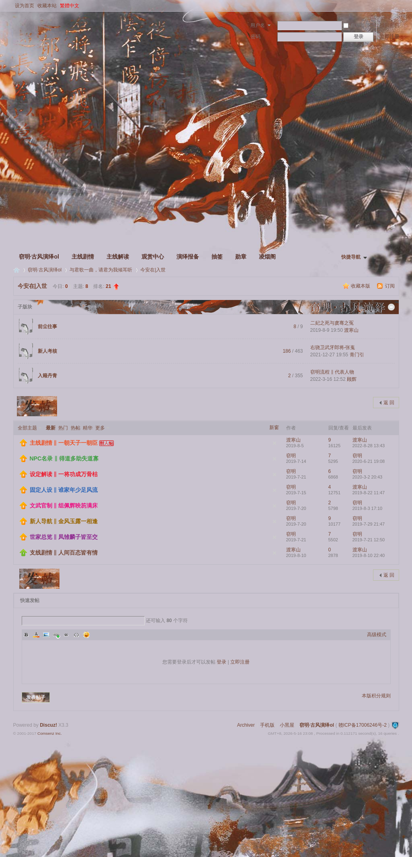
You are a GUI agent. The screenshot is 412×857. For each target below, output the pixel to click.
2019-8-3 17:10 (368, 508)
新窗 (274, 427)
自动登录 (356, 25)
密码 (255, 36)
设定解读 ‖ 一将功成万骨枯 (64, 474)
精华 (87, 428)
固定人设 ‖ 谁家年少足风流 (64, 490)
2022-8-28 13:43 (369, 445)
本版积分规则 (376, 696)
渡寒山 (351, 330)
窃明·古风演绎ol (39, 256)
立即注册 (389, 36)
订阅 (390, 286)
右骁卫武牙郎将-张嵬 (332, 347)
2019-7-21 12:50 (369, 539)
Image (46, 635)
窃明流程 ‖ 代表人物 (332, 372)
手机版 (267, 725)
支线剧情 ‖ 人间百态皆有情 (64, 552)
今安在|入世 (153, 270)
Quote (66, 635)
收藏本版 (361, 286)
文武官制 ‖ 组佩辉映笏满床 (64, 505)
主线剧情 (83, 256)
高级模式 (376, 634)
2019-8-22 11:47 (369, 492)
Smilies (86, 635)
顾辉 (352, 379)
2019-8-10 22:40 (369, 555)
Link (56, 635)
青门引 (357, 355)
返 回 (388, 402)
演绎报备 (187, 256)
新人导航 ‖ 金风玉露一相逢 (64, 521)
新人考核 (47, 351)
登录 (221, 662)
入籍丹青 (47, 375)
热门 (63, 428)
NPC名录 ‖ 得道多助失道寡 (64, 458)
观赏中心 (152, 256)
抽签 (217, 256)
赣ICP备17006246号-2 (362, 725)
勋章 (240, 256)
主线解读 (118, 256)
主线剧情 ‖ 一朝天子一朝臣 (64, 443)
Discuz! (48, 725)
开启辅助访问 (397, 5)
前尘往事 (47, 326)
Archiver (246, 725)
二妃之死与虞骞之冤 (332, 323)
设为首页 (24, 5)
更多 (100, 428)
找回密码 (389, 25)
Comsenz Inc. (49, 733)
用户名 (257, 25)
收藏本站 (47, 5)
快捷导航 (351, 257)
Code (76, 635)
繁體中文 (69, 5)
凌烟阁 (267, 256)
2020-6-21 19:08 (369, 461)
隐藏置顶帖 (274, 443)
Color (36, 635)
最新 (50, 428)
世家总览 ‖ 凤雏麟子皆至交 (64, 537)
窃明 (291, 455)
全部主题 (27, 428)
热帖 (75, 428)
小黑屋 (287, 725)
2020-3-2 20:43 (368, 477)
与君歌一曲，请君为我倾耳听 (101, 270)
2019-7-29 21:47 (369, 524)
